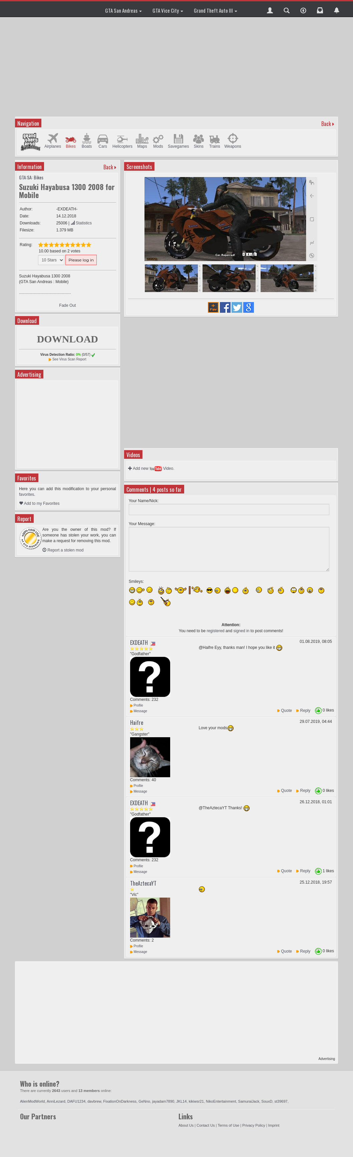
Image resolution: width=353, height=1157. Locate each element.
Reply (305, 710)
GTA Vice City (167, 10)
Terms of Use (228, 1125)
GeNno (144, 1101)
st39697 (280, 1101)
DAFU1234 (76, 1101)
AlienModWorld (32, 1101)
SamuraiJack (249, 1101)
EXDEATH (139, 643)
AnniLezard (56, 1101)
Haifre (136, 723)
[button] (270, 9)
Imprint (274, 1125)
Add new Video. (151, 468)
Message (138, 711)
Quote (286, 710)
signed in (241, 631)
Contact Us (206, 1125)
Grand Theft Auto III (215, 10)
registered (215, 631)
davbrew (94, 1101)
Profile (136, 705)
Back (326, 124)
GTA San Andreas (123, 10)
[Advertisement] (177, 66)
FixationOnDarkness (119, 1101)
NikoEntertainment (221, 1101)
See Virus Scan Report (69, 359)
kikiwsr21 (196, 1101)
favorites (26, 494)
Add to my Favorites (39, 503)
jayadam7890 (163, 1101)
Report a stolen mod (62, 550)
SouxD (266, 1101)
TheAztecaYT (143, 883)
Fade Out (67, 305)
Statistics (81, 223)
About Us (186, 1125)
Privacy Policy (253, 1125)
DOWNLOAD (67, 338)
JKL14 (181, 1101)
